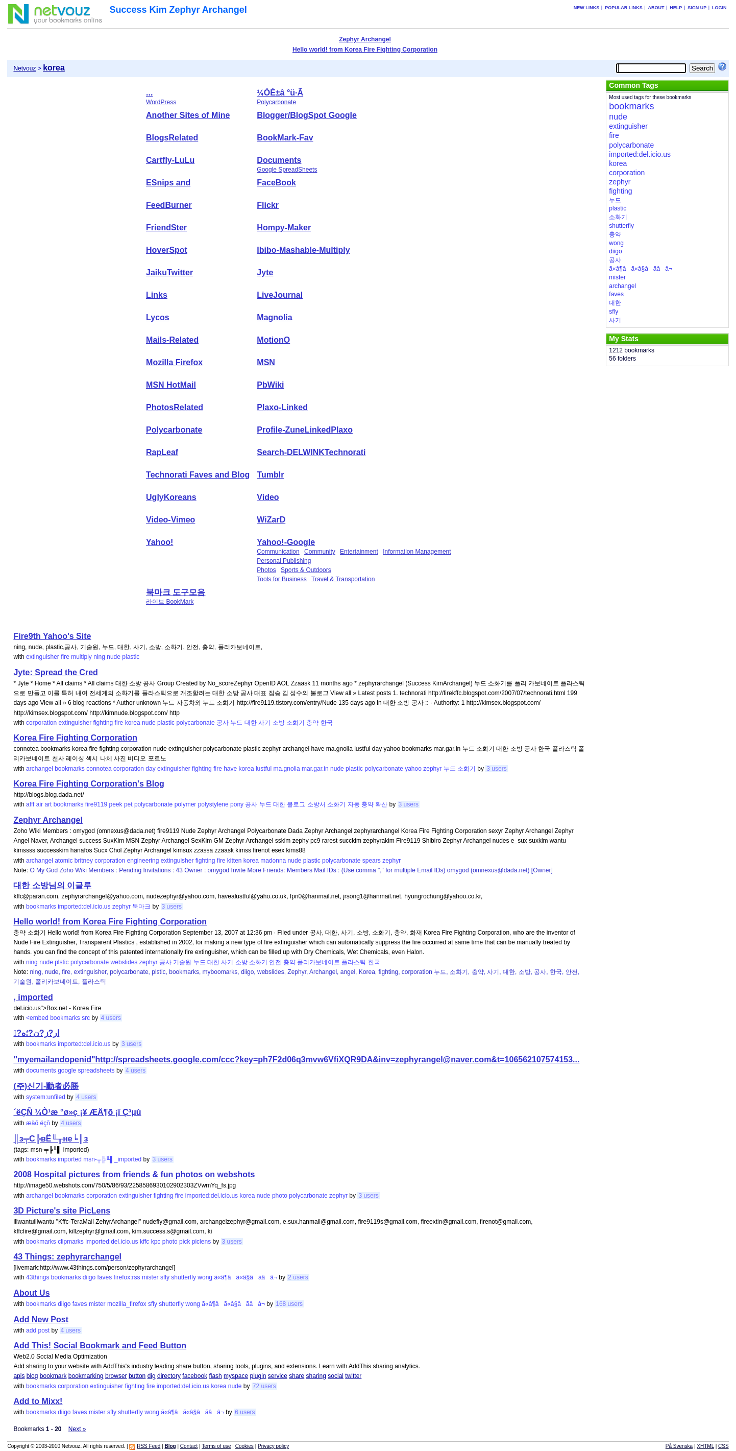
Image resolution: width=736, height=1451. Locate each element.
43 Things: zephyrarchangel (67, 1256)
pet (128, 804)
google (67, 1070)
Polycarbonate (276, 102)
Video (268, 497)
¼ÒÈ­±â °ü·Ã (280, 92)
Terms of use (216, 1446)
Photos (266, 570)
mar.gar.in (315, 768)
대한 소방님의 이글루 (52, 885)
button (137, 1375)
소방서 (316, 804)
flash (215, 1375)
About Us (31, 1293)
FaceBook (276, 182)
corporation (41, 722)
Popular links (624, 7)
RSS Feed (148, 1446)
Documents (279, 160)
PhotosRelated (174, 407)
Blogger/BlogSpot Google (307, 115)
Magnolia (274, 317)
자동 (354, 804)
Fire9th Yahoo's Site (52, 636)
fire (65, 656)
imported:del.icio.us (84, 906)
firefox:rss (127, 1277)
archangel (39, 768)
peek (115, 804)
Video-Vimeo (170, 519)
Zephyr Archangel (365, 39)
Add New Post (40, 1319)
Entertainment (359, 551)
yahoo (413, 768)
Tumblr (270, 474)
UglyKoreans (171, 497)
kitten (234, 860)
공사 (222, 722)
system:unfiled (45, 1097)
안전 (275, 962)
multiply (81, 656)
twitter (353, 1375)
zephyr (432, 768)
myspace (236, 1375)
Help (676, 7)
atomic (63, 860)
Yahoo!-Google (286, 542)
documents (41, 1070)
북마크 (141, 906)
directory (169, 1375)
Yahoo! (159, 542)
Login (719, 7)
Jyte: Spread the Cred (55, 672)
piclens (201, 1241)
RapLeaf (162, 452)
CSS (723, 1446)
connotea (98, 768)
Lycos (157, 317)
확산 (381, 804)
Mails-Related (172, 340)
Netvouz (24, 68)
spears (371, 860)
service (277, 1375)
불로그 (296, 804)
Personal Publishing (284, 560)
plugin (258, 1375)
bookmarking (86, 1375)
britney (84, 860)
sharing (316, 1375)
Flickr (268, 205)
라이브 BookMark (169, 601)
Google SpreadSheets (287, 169)
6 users (245, 1412)
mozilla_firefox (126, 1303)
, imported (33, 997)
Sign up (697, 7)
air (39, 804)
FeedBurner (169, 205)
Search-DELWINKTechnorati (311, 452)
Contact (189, 1446)
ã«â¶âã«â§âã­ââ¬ (245, 1277)
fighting (103, 722)
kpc (156, 1241)
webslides (124, 962)
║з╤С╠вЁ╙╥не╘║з (50, 1138)
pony (236, 804)
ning (99, 656)
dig (152, 1375)
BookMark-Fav (285, 137)
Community (319, 551)
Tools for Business (281, 579)
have (230, 768)
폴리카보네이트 (318, 962)
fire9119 (96, 804)
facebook (194, 1375)
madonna (273, 860)
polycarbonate (195, 722)
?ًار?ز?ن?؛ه (36, 1033)
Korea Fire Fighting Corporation (75, 737)
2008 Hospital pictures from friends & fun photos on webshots (134, 1174)
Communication (278, 551)
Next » (77, 1429)
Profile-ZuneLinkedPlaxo (305, 429)
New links (587, 7)
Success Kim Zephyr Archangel (178, 10)
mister (150, 1277)
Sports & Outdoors (306, 570)
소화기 (295, 722)
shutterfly (183, 1277)
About (656, 7)
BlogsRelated (172, 137)
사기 (264, 722)
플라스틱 (353, 962)
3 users (496, 768)
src (86, 1017)
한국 (327, 722)
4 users (111, 1017)
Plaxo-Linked (282, 407)
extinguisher (42, 656)
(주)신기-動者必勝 (46, 1086)
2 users (298, 1277)
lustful (264, 768)
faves (104, 1277)
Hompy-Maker (284, 227)
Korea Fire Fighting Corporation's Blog (88, 783)
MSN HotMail (171, 384)
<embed (37, 1017)
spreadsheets (96, 1070)
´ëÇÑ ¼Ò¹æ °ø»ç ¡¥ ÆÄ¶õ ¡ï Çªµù (77, 1112)
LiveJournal (280, 295)
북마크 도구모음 (175, 592)
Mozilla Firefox (174, 362)
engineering (143, 860)
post (44, 1330)
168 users (289, 1303)
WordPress (161, 102)
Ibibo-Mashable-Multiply (303, 250)
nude (113, 656)
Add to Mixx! (37, 1401)
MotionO (273, 340)
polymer (186, 804)
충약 (312, 722)
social (336, 1375)
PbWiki (270, 384)
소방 (279, 722)
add (31, 1330)
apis (18, 1375)
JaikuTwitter (169, 272)
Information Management (417, 551)
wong (205, 1277)
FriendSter (166, 227)
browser (116, 1375)
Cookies (244, 1446)
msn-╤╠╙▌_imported (112, 1159)
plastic (130, 656)
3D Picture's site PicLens (61, 1210)
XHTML (705, 1446)
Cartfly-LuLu (170, 160)
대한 (250, 722)
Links (156, 295)
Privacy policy (273, 1446)
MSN (266, 362)
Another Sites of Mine (188, 115)
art (48, 804)
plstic (61, 962)
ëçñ (45, 1123)
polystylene (213, 804)
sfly (164, 1277)
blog (32, 1375)
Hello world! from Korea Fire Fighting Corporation (364, 49)
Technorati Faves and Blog (198, 474)
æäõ (32, 1123)
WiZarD (271, 519)
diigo (89, 1277)
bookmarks (70, 768)
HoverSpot (166, 250)
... (149, 92)
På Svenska (679, 1446)
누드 (236, 722)
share (296, 1375)
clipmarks (71, 1241)
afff (30, 804)
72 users (264, 1386)
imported (70, 1159)
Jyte (265, 272)
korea (132, 722)
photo (279, 1195)
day (150, 768)
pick (184, 1241)
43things (37, 1277)
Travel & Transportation (343, 579)
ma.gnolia (287, 768)
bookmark (53, 1375)
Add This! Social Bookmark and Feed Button (99, 1345)
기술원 (182, 962)
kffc (144, 1241)
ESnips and (168, 182)
